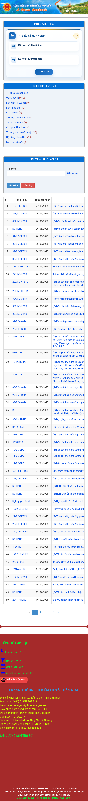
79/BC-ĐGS (18, 336)
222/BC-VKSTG (20, 281)
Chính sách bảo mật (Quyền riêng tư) (54, 798)
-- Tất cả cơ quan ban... (17, 93)
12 (52, 612)
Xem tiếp (44, 71)
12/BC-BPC (18, 463)
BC (13, 410)
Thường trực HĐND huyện (19, 132)
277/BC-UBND (19, 274)
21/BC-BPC (18, 434)
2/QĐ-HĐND (18, 562)
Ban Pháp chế (13, 107)
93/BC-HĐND (19, 402)
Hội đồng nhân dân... (16, 137)
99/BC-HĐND (19, 321)
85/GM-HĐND (19, 419)
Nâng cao (72, 173)
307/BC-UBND (19, 314)
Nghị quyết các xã (21, 501)
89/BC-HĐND (19, 387)
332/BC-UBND (19, 221)
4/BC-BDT (17, 546)
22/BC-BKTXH (19, 516)
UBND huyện (12, 98)
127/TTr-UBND (20, 531)
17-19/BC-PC (19, 362)
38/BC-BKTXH (19, 259)
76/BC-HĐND (19, 329)
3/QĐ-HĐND (18, 427)
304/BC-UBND (19, 298)
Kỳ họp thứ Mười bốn (30, 58)
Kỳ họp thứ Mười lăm (30, 45)
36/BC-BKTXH (19, 244)
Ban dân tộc (12, 112)
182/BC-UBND (19, 577)
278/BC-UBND (19, 213)
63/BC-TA (17, 352)
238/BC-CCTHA (20, 291)
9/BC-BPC (17, 442)
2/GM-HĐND (18, 569)
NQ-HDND (17, 493)
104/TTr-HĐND (20, 206)
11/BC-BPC (18, 456)
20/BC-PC (17, 374)
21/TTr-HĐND (19, 584)
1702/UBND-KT (20, 509)
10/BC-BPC (18, 449)
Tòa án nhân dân (14, 122)
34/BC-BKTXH (19, 236)
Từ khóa (11, 168)
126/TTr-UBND (20, 478)
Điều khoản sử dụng (26, 798)
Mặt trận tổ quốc (14, 142)
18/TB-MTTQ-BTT (22, 266)
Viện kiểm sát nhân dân (18, 117)
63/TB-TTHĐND (20, 471)
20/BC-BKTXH (19, 524)
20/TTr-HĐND (19, 599)
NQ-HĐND (17, 228)
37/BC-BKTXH (19, 251)
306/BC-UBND (19, 306)
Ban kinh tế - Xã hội (16, 102)
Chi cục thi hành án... (16, 127)
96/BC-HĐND (19, 395)
